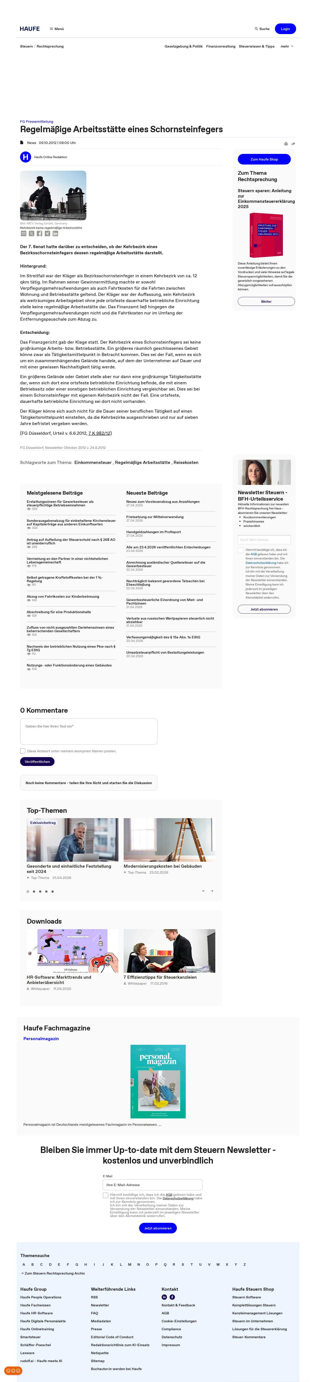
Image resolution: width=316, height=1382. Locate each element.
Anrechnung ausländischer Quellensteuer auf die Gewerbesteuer (165, 564)
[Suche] (262, 29)
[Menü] (56, 29)
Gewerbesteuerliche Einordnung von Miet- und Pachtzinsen (164, 601)
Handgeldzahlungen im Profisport (153, 532)
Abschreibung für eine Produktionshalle (59, 612)
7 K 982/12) (100, 433)
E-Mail (107, 1176)
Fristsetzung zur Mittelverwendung (155, 517)
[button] (285, 28)
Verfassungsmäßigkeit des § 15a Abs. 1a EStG (163, 637)
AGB (253, 554)
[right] (212, 891)
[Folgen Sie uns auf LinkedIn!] (164, 1297)
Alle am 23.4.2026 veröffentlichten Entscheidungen (168, 547)
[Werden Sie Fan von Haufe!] (172, 1297)
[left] (203, 891)
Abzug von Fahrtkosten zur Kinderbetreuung (63, 596)
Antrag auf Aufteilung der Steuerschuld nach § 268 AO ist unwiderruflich (71, 541)
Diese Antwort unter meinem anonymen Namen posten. (71, 750)
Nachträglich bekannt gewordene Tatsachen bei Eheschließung (165, 582)
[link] (26, 46)
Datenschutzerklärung (261, 563)
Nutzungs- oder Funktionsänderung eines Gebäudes (69, 665)
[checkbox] (22, 751)
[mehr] (287, 46)
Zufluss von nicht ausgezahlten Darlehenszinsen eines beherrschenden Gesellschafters (70, 629)
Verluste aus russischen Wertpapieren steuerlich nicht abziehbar (170, 620)
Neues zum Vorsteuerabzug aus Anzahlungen (163, 501)
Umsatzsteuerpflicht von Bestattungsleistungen (165, 652)
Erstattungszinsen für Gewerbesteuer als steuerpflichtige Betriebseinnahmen (60, 503)
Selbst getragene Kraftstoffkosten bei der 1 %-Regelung (65, 579)
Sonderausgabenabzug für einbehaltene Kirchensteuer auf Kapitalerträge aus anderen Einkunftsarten (71, 522)
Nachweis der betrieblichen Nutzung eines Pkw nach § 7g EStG (71, 648)
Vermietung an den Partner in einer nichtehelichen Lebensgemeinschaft (67, 560)
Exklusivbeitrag (43, 822)
